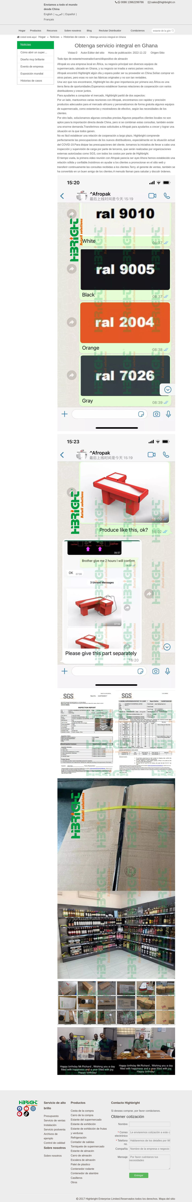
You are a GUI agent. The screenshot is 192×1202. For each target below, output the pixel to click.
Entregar (138, 1175)
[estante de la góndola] (161, 31)
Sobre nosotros (53, 1155)
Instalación (50, 1125)
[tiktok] (26, 1113)
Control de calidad (54, 1142)
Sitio (161, 52)
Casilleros (76, 1178)
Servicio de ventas (54, 1120)
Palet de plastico (80, 1164)
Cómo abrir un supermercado (37, 52)
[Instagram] (33, 1108)
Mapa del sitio (167, 1198)
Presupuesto (51, 1116)
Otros (74, 1182)
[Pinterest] (19, 1113)
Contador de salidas (82, 1142)
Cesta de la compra (82, 1110)
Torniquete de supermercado (87, 1146)
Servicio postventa (54, 1129)
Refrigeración (78, 1137)
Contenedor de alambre (84, 1173)
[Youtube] (26, 1108)
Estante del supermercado (86, 1119)
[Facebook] (19, 1108)
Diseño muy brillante (32, 59)
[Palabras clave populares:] (173, 31)
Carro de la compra (82, 1115)
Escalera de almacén (83, 1160)
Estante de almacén (82, 1151)
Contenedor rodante (82, 1168)
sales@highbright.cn (163, 2)
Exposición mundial (32, 73)
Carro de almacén (81, 1155)
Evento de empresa (32, 66)
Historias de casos (31, 80)
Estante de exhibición (83, 1124)
